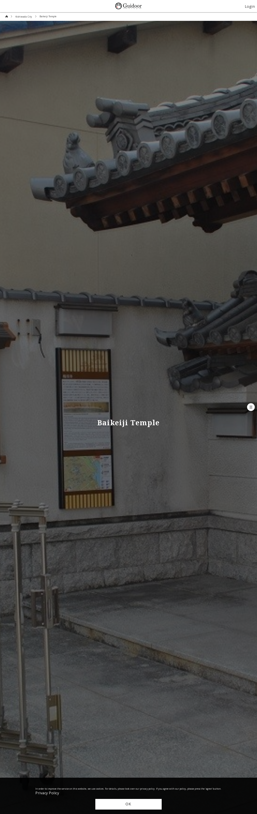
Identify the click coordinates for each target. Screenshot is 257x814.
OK (128, 804)
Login (250, 6)
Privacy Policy (47, 792)
